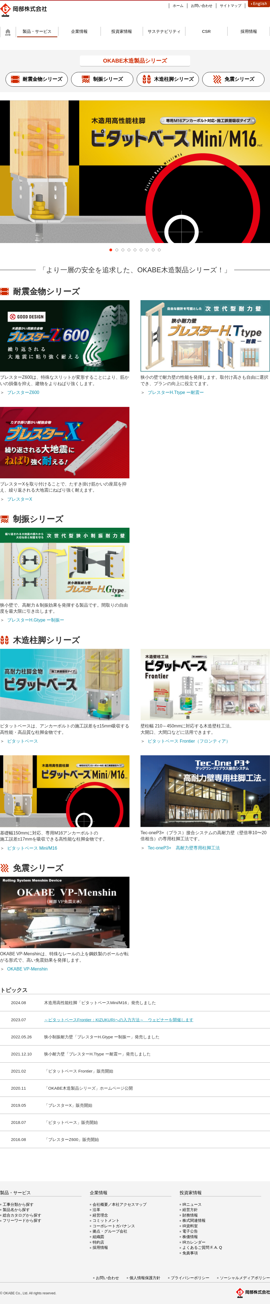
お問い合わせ (201, 6)
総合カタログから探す (22, 1215)
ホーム (178, 6)
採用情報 (249, 31)
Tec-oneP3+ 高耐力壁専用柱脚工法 (184, 848)
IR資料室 (190, 1226)
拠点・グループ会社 (110, 1231)
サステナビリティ (164, 31)
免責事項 (190, 1253)
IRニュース (192, 1204)
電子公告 (190, 1231)
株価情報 (190, 1236)
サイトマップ (230, 6)
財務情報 (190, 1215)
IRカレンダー (194, 1242)
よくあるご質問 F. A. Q (202, 1247)
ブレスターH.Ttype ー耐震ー (176, 392)
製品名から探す (16, 1209)
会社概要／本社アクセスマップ (120, 1204)
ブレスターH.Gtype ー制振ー (35, 620)
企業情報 (79, 31)
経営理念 (100, 1215)
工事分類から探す (18, 1204)
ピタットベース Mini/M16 (32, 848)
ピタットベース (22, 741)
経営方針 (190, 1209)
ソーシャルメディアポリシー (245, 1278)
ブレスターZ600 (23, 392)
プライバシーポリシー (190, 1278)
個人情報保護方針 (144, 1278)
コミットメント (106, 1220)
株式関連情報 (194, 1220)
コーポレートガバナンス (114, 1226)
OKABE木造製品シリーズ (135, 61)
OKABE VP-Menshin (27, 969)
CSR (206, 31)
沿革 (96, 1209)
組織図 (98, 1236)
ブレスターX (19, 499)
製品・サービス (37, 31)
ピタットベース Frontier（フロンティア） (189, 741)
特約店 (98, 1242)
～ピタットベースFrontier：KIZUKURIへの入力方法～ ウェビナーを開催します (118, 1019)
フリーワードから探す (22, 1220)
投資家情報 (121, 31)
